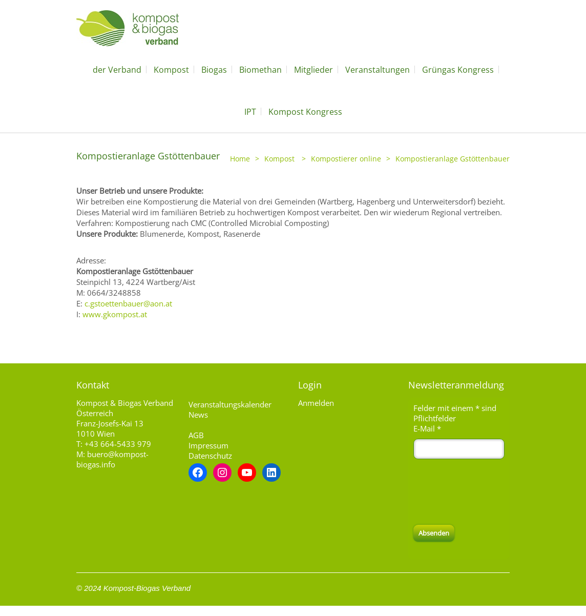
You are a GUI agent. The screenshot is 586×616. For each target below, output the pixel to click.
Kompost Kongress (305, 111)
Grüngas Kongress (458, 69)
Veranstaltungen (377, 69)
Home (240, 158)
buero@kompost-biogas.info (112, 459)
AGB (196, 435)
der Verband (117, 69)
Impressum (208, 445)
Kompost (171, 69)
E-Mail (427, 428)
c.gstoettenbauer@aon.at (128, 303)
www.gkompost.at (114, 314)
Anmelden (316, 403)
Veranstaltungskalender (230, 404)
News (198, 414)
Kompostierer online (346, 158)
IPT (250, 111)
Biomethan (260, 69)
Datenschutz (210, 455)
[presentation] (491, 492)
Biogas (214, 69)
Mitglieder (313, 69)
